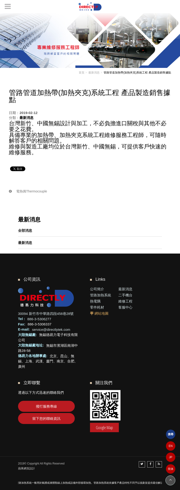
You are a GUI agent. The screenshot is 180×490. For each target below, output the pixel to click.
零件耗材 (97, 307)
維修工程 (125, 301)
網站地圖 (101, 313)
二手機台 (125, 295)
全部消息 (25, 230)
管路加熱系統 (100, 295)
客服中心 (125, 307)
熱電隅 (95, 301)
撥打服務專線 (46, 406)
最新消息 (25, 243)
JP (170, 457)
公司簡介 (97, 289)
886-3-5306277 (39, 319)
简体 (170, 469)
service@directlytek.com (51, 329)
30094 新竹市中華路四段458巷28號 (46, 314)
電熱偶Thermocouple (28, 191)
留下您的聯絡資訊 (46, 418)
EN (171, 446)
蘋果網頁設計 (26, 468)
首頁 (81, 72)
